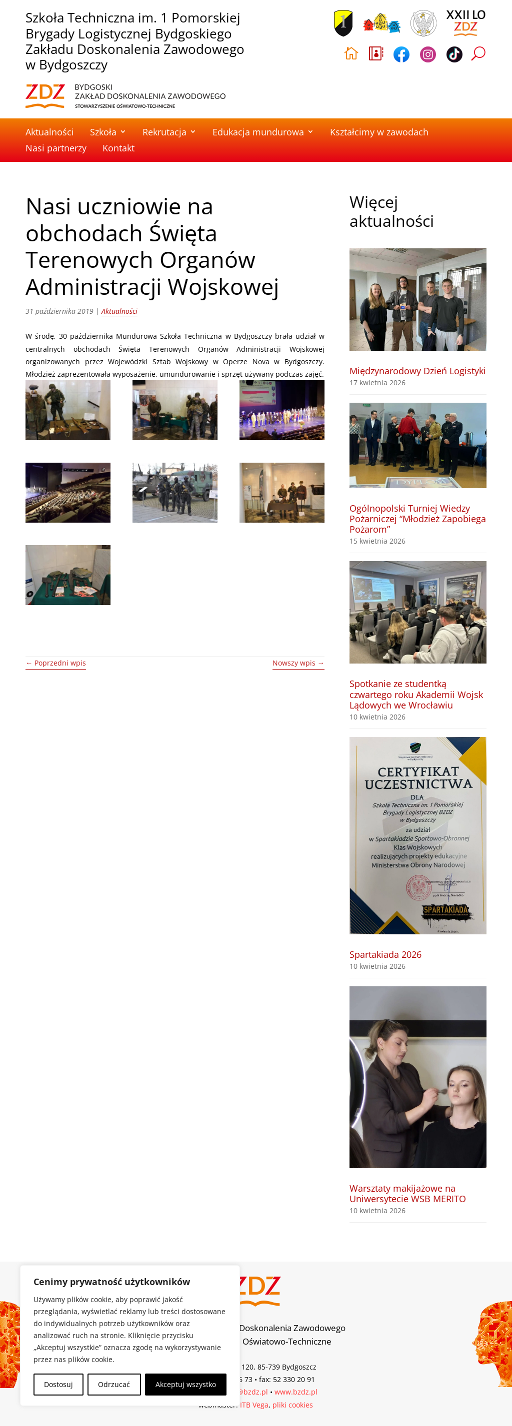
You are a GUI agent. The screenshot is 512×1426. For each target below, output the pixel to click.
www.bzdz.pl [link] (296, 1392)
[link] (126, 96)
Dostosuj (58, 1384)
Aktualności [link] (50, 132)
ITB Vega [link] (254, 1405)
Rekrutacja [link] (164, 132)
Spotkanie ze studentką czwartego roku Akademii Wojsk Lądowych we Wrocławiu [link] (416, 694)
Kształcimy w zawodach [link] (379, 132)
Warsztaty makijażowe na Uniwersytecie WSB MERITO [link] (408, 1193)
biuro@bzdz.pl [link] (243, 1392)
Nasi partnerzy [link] (56, 148)
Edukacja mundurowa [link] (258, 132)
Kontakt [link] (118, 148)
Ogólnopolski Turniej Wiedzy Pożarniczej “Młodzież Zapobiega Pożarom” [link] (418, 518)
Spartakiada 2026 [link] (386, 954)
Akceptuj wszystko (186, 1384)
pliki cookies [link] (292, 1405)
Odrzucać (114, 1384)
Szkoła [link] (103, 132)
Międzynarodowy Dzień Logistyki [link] (418, 371)
